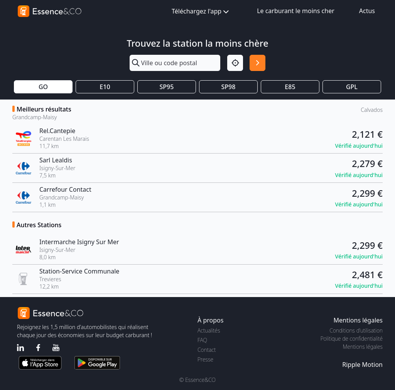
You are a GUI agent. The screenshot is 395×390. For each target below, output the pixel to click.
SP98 (228, 87)
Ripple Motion (362, 364)
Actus (367, 11)
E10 (105, 87)
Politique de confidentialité (352, 338)
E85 (290, 87)
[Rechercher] (257, 63)
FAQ (202, 340)
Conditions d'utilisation (356, 330)
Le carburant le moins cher (295, 11)
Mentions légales (363, 346)
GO (43, 87)
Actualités (209, 330)
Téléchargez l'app (201, 12)
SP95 (167, 87)
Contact (207, 349)
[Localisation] (235, 63)
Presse (205, 359)
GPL (352, 87)
